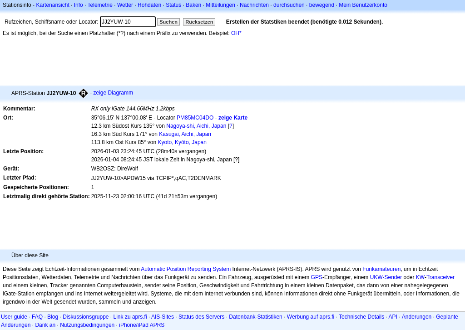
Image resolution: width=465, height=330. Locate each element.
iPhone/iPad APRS (141, 325)
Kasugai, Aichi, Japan (185, 134)
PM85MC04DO (195, 118)
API (393, 317)
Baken (193, 5)
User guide (14, 317)
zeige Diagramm (113, 93)
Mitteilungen (220, 5)
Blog (52, 317)
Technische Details (361, 317)
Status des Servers (201, 317)
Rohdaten (149, 5)
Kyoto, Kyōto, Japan (182, 142)
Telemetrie (100, 5)
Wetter (125, 5)
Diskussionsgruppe (86, 317)
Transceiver (440, 277)
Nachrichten (254, 5)
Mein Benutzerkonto (363, 5)
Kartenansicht (52, 5)
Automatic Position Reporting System (186, 269)
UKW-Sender (386, 277)
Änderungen (416, 317)
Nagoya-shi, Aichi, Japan (196, 126)
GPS (316, 277)
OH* (236, 33)
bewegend (321, 5)
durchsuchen (289, 5)
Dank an (45, 325)
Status (173, 5)
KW (420, 277)
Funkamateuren (381, 269)
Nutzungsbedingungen (87, 325)
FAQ (37, 317)
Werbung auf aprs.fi (311, 317)
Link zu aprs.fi (130, 317)
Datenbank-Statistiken (255, 317)
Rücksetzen (199, 22)
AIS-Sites (162, 317)
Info (78, 5)
